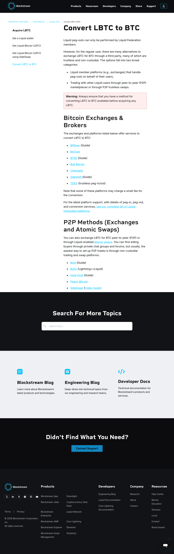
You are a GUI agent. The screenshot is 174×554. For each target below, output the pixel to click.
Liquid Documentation (109, 500)
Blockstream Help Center (18, 22)
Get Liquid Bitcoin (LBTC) (26, 45)
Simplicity (71, 533)
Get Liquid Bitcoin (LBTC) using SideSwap (26, 55)
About (133, 500)
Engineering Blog (106, 494)
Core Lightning (74, 521)
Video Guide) (93, 288)
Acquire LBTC (54, 22)
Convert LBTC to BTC (72, 22)
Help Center (158, 494)
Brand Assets (158, 527)
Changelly (76, 170)
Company (115, 6)
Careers (134, 506)
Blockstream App (49, 496)
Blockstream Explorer (51, 527)
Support (140, 6)
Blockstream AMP (50, 521)
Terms (8, 511)
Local (154, 515)
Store (128, 6)
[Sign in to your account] (153, 6)
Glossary (156, 509)
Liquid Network (39, 22)
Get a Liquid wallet (22, 38)
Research (135, 494)
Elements (71, 527)
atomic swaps (103, 242)
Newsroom (81, 6)
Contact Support (87, 448)
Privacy (20, 511)
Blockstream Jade (50, 502)
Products (65, 6)
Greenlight (72, 496)
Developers (98, 6)
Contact (155, 521)
